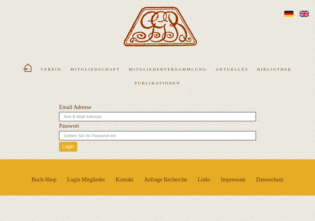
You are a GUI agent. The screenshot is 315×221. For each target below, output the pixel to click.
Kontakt (125, 179)
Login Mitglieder (86, 179)
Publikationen (158, 83)
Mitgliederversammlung (168, 69)
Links (203, 179)
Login (68, 146)
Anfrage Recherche (165, 179)
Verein (51, 69)
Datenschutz (269, 179)
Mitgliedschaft (95, 69)
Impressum (233, 179)
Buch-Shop (44, 179)
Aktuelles (232, 69)
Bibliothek (274, 69)
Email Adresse (75, 107)
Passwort (69, 126)
